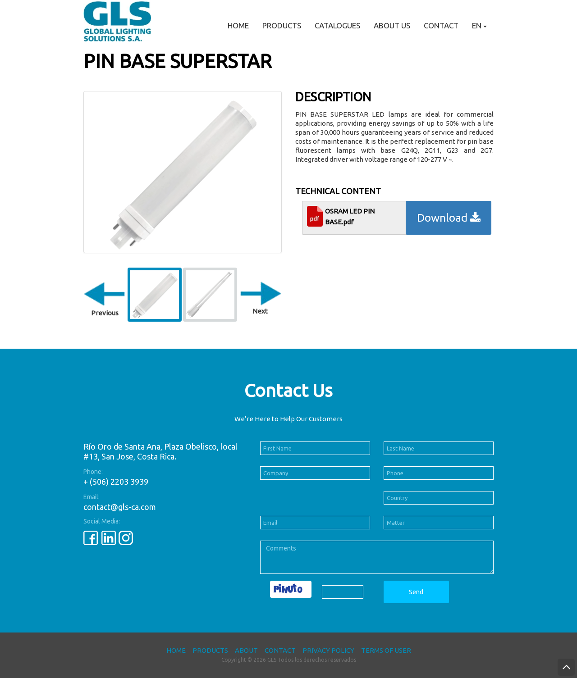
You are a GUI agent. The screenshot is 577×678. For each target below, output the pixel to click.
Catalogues (337, 25)
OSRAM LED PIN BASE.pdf (350, 216)
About (246, 650)
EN (479, 25)
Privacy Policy (328, 650)
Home (238, 25)
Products (281, 25)
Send (416, 592)
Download (449, 217)
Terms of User (386, 650)
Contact (441, 25)
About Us (392, 25)
